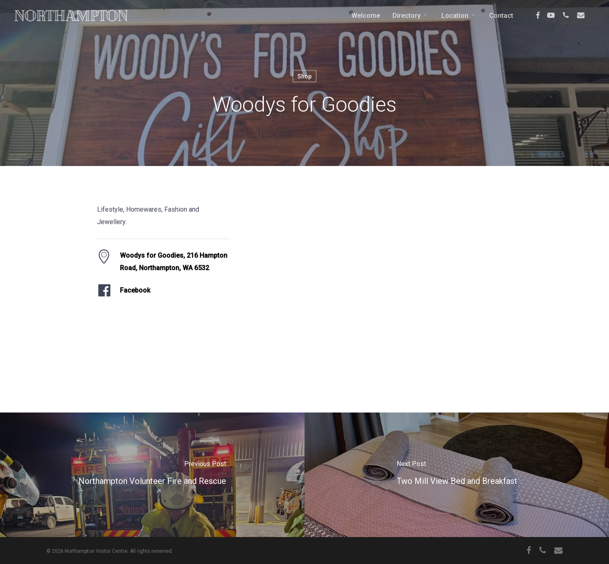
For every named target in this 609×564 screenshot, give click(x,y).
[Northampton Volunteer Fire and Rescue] (152, 475)
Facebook (135, 290)
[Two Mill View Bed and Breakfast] (456, 475)
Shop (304, 76)
